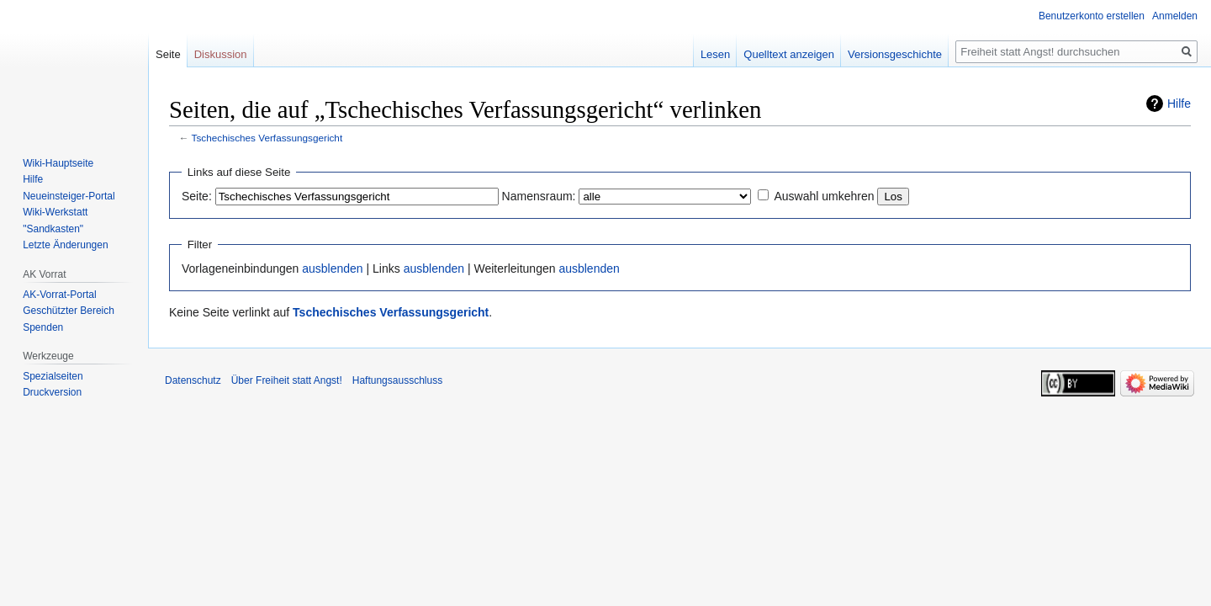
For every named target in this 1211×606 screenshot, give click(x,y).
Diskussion (220, 54)
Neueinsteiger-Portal (68, 196)
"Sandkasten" (53, 229)
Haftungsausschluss (397, 380)
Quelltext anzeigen (788, 54)
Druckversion (52, 392)
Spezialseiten (52, 376)
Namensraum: (539, 196)
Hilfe (1179, 103)
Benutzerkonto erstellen (1092, 16)
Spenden (43, 327)
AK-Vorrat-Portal (59, 294)
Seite (168, 54)
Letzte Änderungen (65, 245)
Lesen (715, 54)
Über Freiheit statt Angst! (286, 380)
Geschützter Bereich (68, 310)
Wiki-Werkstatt (55, 212)
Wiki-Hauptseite (58, 163)
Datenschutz (193, 380)
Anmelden (1175, 16)
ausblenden (332, 268)
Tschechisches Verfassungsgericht (267, 137)
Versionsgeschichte (895, 54)
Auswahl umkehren (824, 196)
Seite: (197, 196)
